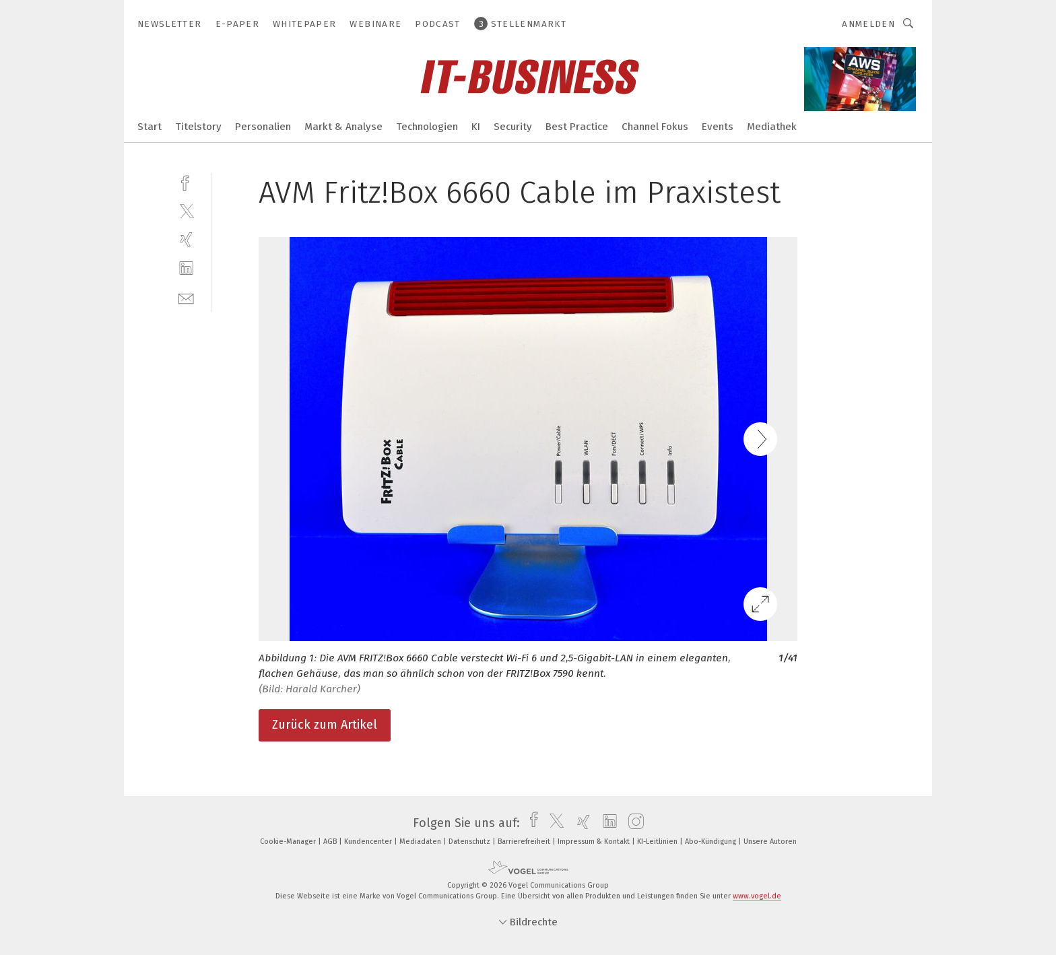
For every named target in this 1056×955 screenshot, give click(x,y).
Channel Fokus (655, 127)
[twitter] (186, 210)
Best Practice (577, 127)
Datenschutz (470, 841)
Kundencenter (369, 841)
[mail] (186, 297)
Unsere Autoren (770, 841)
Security (513, 127)
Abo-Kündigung (711, 841)
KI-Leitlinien (658, 841)
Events (717, 127)
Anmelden (868, 24)
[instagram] (633, 823)
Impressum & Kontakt (595, 841)
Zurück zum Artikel (324, 724)
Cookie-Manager (289, 841)
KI (475, 127)
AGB (331, 841)
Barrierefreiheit (525, 841)
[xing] (186, 239)
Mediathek (772, 127)
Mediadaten (421, 841)
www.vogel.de (757, 896)
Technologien (427, 127)
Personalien (263, 127)
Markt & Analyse (343, 127)
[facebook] (186, 181)
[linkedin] (186, 268)
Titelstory (198, 127)
